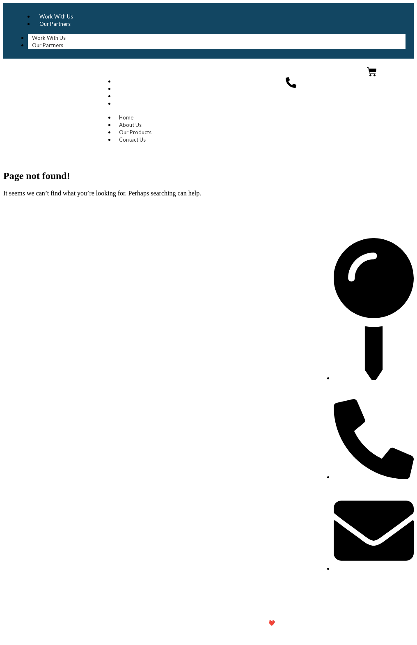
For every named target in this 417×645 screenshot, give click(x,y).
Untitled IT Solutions (309, 623)
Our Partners (55, 24)
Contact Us (133, 103)
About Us (131, 88)
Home (127, 81)
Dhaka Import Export (44, 76)
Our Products (136, 96)
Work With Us (56, 16)
